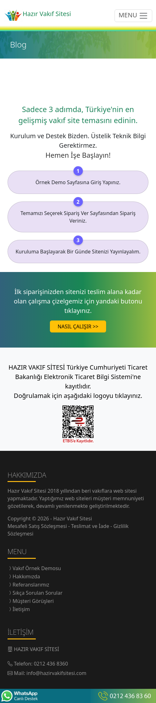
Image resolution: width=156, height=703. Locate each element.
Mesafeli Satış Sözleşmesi (38, 526)
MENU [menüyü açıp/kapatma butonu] (133, 15)
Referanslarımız (31, 584)
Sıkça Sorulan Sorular (37, 592)
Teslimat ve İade (90, 526)
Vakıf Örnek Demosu (37, 568)
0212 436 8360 (51, 663)
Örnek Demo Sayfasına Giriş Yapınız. (78, 182)
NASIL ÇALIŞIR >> (78, 326)
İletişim (21, 609)
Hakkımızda (26, 576)
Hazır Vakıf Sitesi (28, 490)
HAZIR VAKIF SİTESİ (36, 649)
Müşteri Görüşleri (33, 601)
